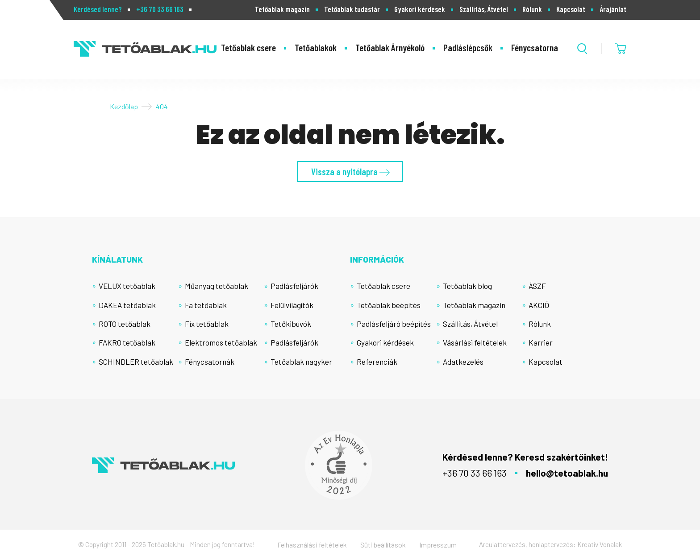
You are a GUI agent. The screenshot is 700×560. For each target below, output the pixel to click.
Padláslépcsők (467, 47)
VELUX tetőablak (127, 285)
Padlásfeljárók (294, 285)
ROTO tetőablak (124, 323)
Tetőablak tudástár (352, 9)
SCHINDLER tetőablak (136, 361)
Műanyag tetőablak (216, 285)
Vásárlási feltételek (475, 342)
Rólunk (532, 9)
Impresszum (438, 544)
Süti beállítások (383, 544)
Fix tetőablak (207, 323)
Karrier (541, 342)
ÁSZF (537, 285)
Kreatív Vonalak (599, 544)
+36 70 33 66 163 (159, 9)
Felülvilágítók (292, 305)
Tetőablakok (316, 47)
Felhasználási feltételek (312, 544)
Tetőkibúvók (291, 323)
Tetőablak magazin (282, 9)
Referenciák (377, 361)
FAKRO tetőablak (127, 342)
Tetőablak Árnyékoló (390, 47)
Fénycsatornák (209, 361)
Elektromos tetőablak (221, 342)
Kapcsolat (570, 9)
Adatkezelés (463, 361)
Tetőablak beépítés (389, 305)
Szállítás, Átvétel (483, 9)
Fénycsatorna (534, 47)
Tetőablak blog (467, 285)
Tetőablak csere (248, 47)
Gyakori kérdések (419, 9)
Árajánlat (613, 9)
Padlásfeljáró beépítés (394, 323)
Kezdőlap (124, 106)
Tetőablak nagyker (301, 361)
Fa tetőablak (206, 305)
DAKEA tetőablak (127, 305)
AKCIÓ (539, 305)
